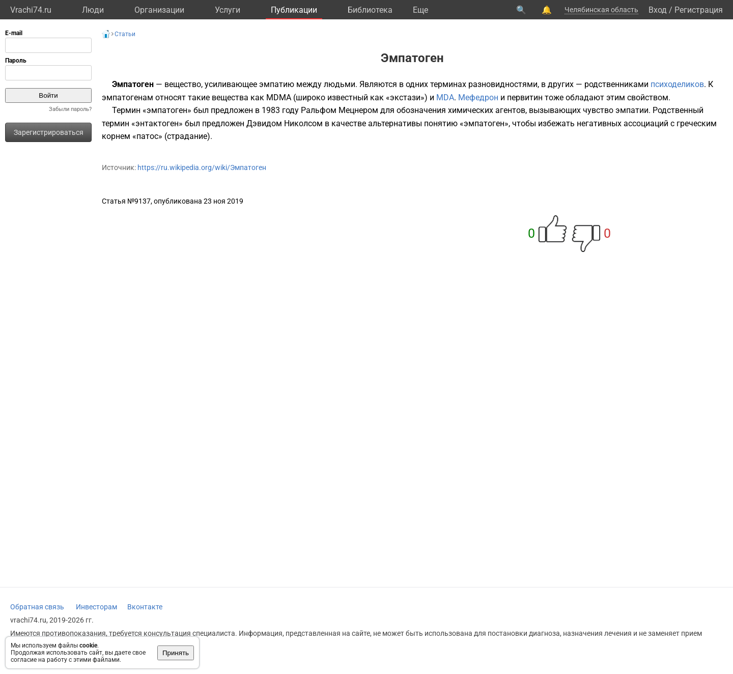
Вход (658, 10)
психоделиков (677, 84)
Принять (175, 653)
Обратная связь (37, 607)
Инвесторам (96, 607)
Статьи (125, 34)
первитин (525, 97)
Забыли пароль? (70, 109)
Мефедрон (478, 97)
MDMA (278, 97)
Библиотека (370, 10)
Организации (159, 10)
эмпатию (276, 84)
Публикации (294, 10)
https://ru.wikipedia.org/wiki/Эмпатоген (201, 167)
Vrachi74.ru (30, 10)
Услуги (227, 10)
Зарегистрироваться (48, 132)
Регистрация (698, 10)
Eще (420, 10)
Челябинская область (601, 10)
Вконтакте (144, 607)
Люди (93, 10)
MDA (445, 97)
